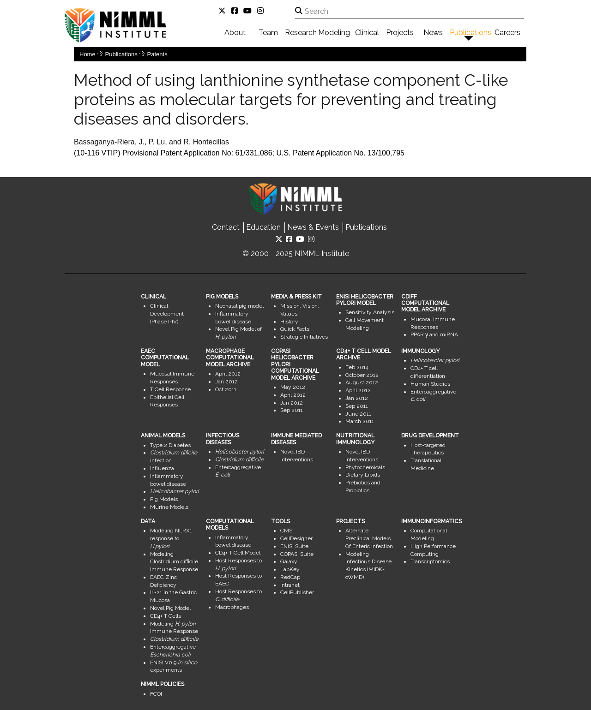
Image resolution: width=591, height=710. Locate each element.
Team (268, 32)
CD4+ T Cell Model (237, 552)
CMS (286, 530)
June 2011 (358, 414)
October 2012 (362, 375)
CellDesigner (296, 538)
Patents (157, 54)
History (289, 321)
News (433, 32)
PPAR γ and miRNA (434, 334)
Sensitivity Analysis (369, 312)
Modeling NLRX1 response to (171, 538)
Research (301, 32)
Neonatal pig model (239, 306)
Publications (470, 32)
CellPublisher (297, 592)
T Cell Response (170, 389)
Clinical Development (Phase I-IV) (167, 314)
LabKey (290, 569)
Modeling (334, 32)
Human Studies (430, 384)
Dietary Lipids (362, 474)
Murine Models (169, 507)
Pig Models (164, 499)
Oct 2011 (225, 389)
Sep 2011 (291, 410)
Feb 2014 (356, 367)
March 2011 (359, 421)
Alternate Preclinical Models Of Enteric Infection (369, 538)
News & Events (313, 227)
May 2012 (292, 387)
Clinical (367, 32)
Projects (400, 32)
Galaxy (288, 561)
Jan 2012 (226, 381)
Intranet (290, 585)
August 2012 (361, 382)
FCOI (156, 694)
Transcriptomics (430, 561)
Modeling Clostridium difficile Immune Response (174, 562)
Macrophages (232, 607)
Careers (507, 32)
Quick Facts (294, 329)
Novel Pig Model (170, 608)
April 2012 (228, 373)
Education (263, 227)
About (235, 32)
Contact (226, 227)
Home (87, 54)
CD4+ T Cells (165, 616)
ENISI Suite (294, 546)
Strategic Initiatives (304, 337)
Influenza (162, 468)
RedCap (290, 577)
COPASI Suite (297, 554)
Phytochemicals (365, 467)
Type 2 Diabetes (170, 445)
